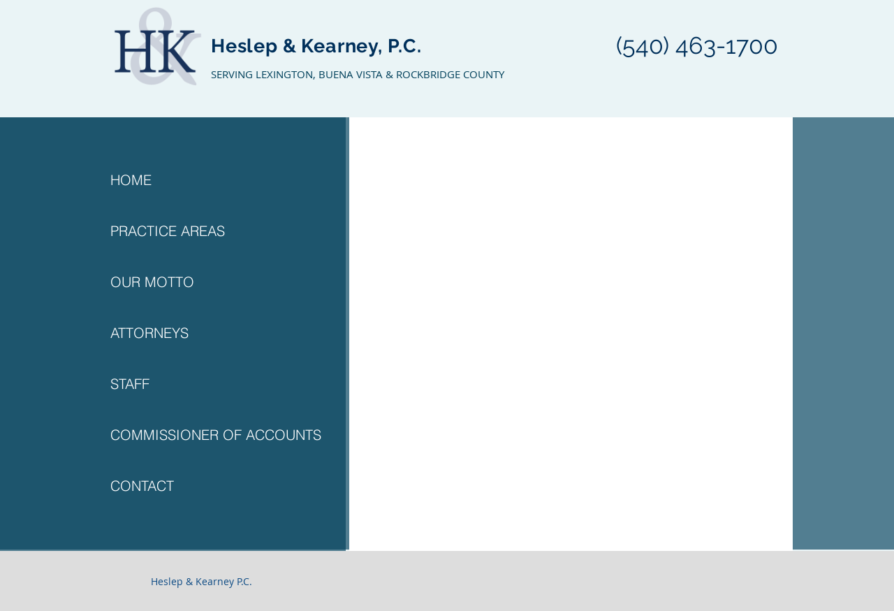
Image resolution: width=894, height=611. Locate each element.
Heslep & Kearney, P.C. (316, 46)
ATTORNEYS (149, 332)
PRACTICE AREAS (167, 231)
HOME (131, 180)
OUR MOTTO (152, 281)
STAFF (129, 383)
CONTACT (142, 485)
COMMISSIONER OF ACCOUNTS (215, 434)
